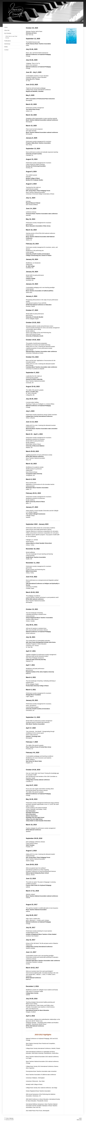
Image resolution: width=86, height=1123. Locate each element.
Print (6, 1118)
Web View (79, 1119)
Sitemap (11, 1118)
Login (80, 1118)
